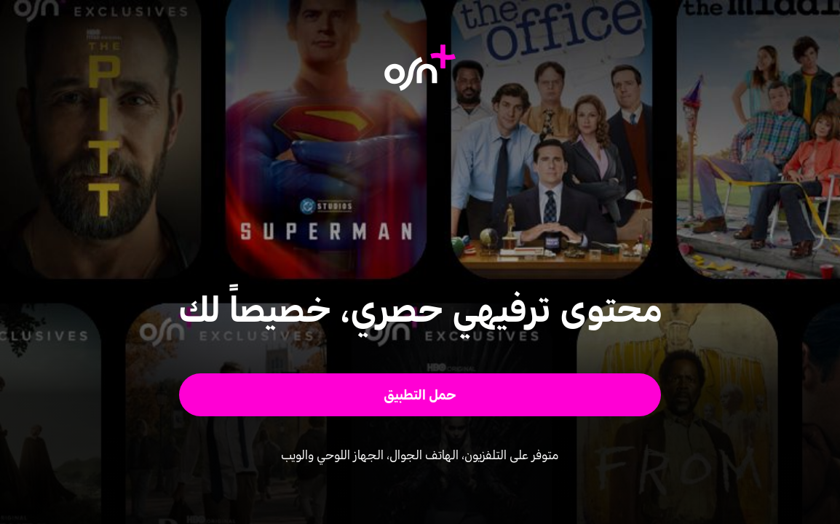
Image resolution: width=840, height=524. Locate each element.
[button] (420, 394)
